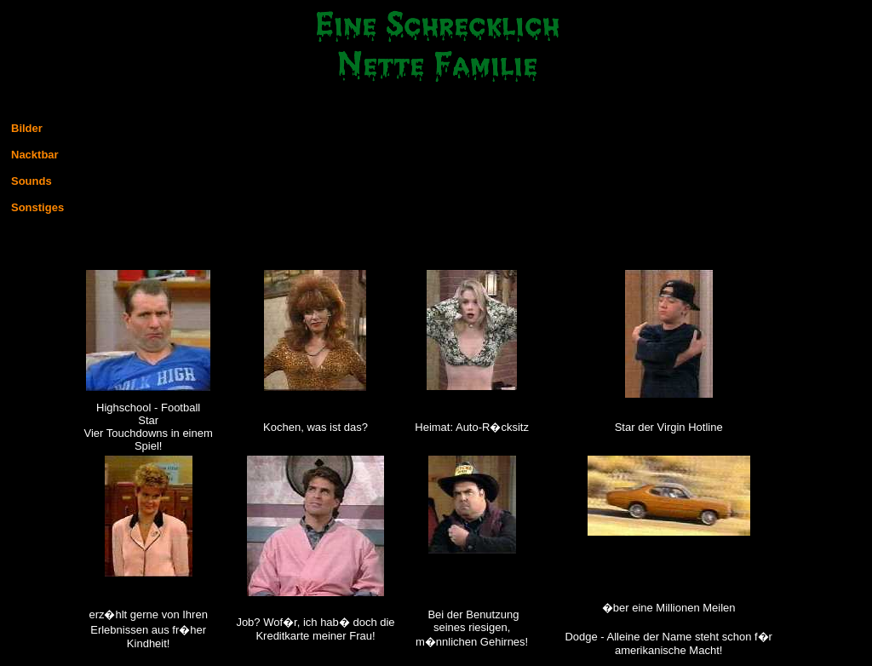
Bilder (27, 128)
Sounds (31, 181)
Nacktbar (35, 154)
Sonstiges (37, 207)
